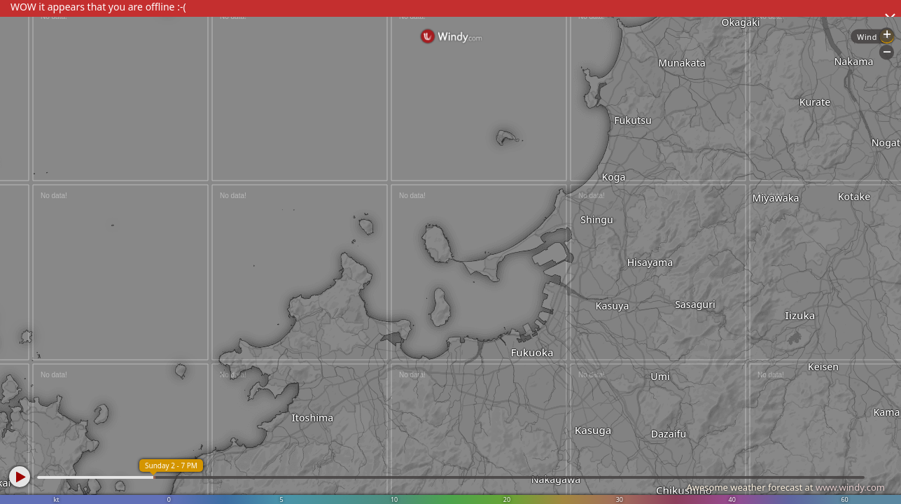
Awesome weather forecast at (785, 487)
